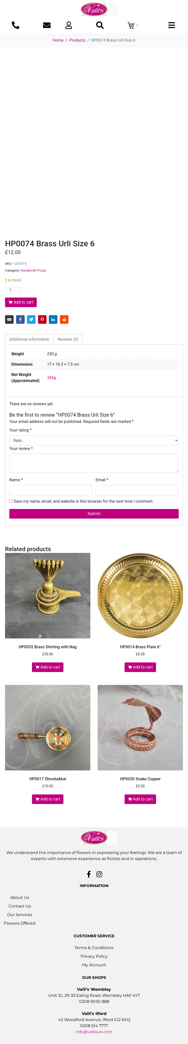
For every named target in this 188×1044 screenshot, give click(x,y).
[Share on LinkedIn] (53, 319)
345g (51, 377)
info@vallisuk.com (94, 1031)
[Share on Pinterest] (42, 319)
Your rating (20, 430)
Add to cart (23, 302)
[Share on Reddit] (64, 319)
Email (102, 479)
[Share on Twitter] (31, 319)
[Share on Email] (9, 319)
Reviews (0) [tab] (68, 339)
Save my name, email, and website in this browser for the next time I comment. (84, 501)
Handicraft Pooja (33, 270)
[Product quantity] (12, 290)
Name (16, 479)
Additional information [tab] (29, 339)
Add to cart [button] (50, 667)
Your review (21, 448)
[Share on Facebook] (20, 319)
